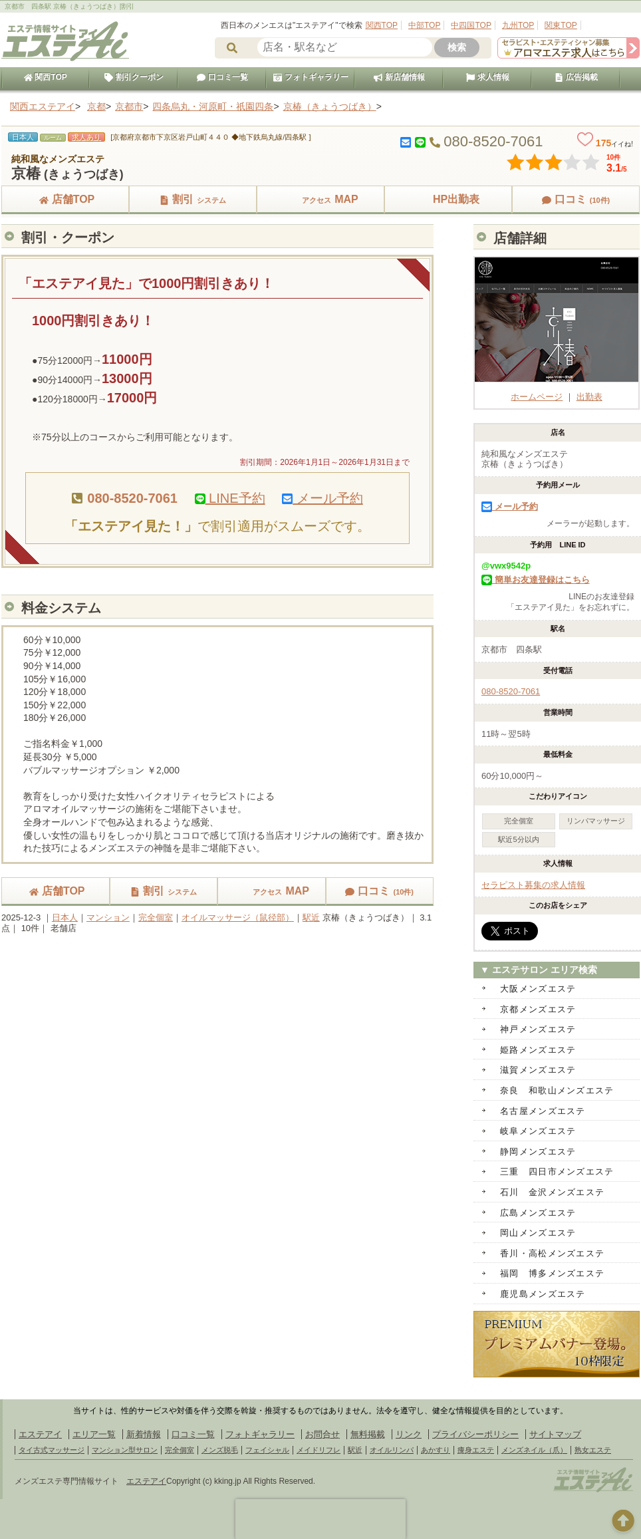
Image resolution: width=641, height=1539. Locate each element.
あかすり (435, 1450)
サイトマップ (555, 1434)
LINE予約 (230, 498)
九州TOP (518, 25)
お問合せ (322, 1434)
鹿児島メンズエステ (543, 1294)
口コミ (576, 199)
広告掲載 (576, 77)
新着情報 (143, 1434)
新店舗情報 (399, 77)
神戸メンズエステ (538, 1029)
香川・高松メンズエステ (552, 1253)
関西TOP (382, 25)
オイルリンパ (392, 1450)
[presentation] (320, 1519)
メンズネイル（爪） (534, 1450)
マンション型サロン (125, 1450)
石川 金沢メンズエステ (552, 1192)
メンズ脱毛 (219, 1450)
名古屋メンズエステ (543, 1111)
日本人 (65, 917)
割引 (192, 199)
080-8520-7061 (510, 691)
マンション (108, 917)
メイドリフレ (318, 1450)
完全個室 (155, 917)
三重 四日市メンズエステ (557, 1172)
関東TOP (561, 25)
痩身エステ (475, 1450)
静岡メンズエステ (538, 1152)
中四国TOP (471, 25)
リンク (409, 1434)
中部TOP (424, 25)
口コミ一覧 (222, 77)
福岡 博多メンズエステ (552, 1273)
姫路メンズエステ (538, 1050)
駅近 (311, 917)
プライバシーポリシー (475, 1434)
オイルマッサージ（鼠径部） (238, 917)
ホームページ (558, 391)
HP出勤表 (448, 199)
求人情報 (487, 77)
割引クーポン (133, 77)
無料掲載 (367, 1434)
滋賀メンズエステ (538, 1070)
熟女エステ (593, 1450)
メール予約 (322, 498)
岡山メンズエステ (538, 1233)
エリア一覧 (94, 1434)
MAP (320, 199)
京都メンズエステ (538, 1009)
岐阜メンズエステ (538, 1131)
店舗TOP (65, 199)
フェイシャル (267, 1450)
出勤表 (589, 397)
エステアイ (40, 1434)
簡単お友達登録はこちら (535, 580)
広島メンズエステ (538, 1213)
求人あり (86, 137)
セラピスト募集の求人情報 (533, 885)
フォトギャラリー (310, 77)
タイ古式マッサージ (51, 1450)
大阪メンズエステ (538, 989)
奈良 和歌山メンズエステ (557, 1090)
